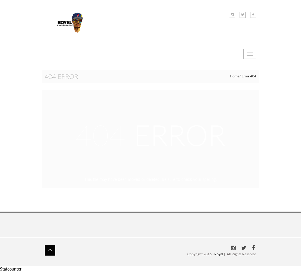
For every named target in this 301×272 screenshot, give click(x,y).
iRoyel (218, 254)
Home (234, 76)
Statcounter (10, 268)
